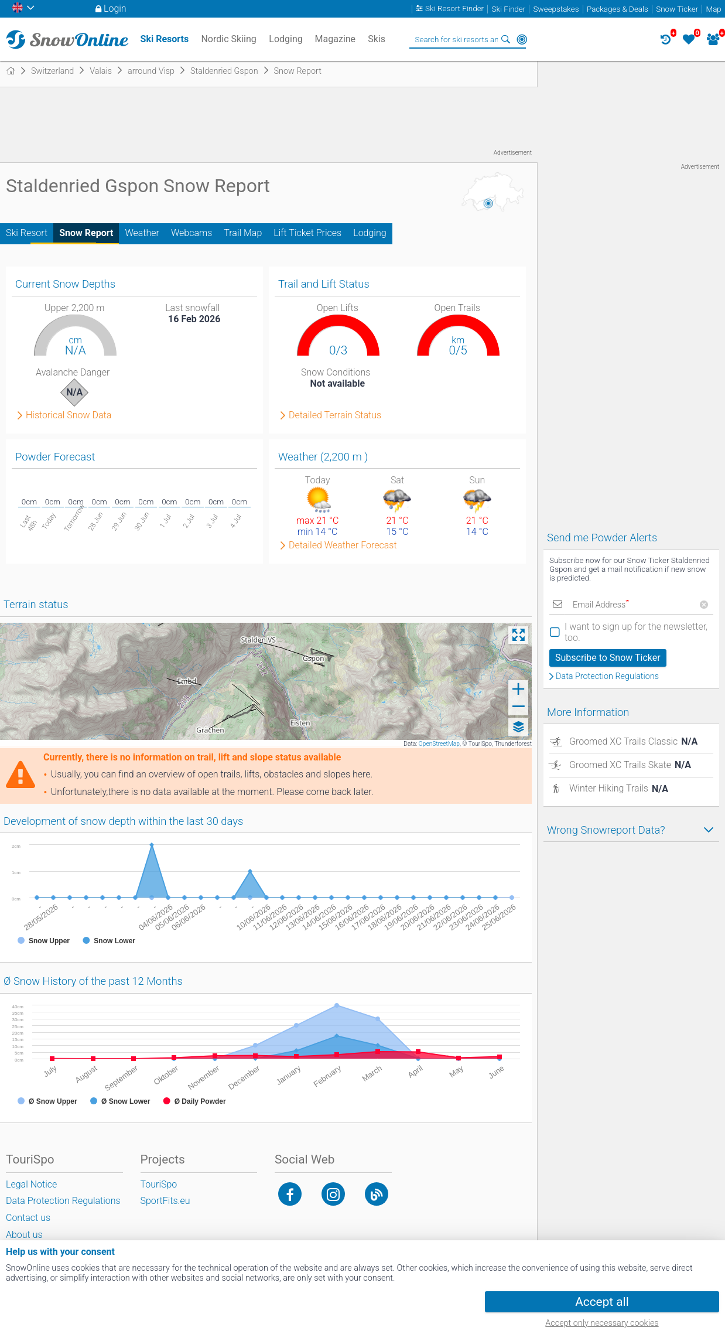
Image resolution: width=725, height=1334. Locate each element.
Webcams (191, 232)
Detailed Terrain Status (335, 415)
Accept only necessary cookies (601, 1323)
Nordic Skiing (228, 39)
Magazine (335, 39)
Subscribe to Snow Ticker (608, 657)
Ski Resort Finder (454, 9)
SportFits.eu (165, 1200)
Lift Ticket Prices (307, 232)
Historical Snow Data (68, 415)
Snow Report (86, 232)
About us (24, 1234)
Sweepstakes (556, 9)
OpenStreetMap (439, 744)
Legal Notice (31, 1184)
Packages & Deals (617, 9)
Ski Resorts (165, 39)
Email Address (601, 605)
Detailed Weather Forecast (343, 545)
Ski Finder (508, 9)
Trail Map (243, 232)
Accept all (601, 1302)
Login (115, 8)
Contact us (28, 1217)
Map (713, 9)
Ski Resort (26, 232)
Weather (142, 232)
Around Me (521, 39)
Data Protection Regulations (607, 677)
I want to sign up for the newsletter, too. (636, 632)
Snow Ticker (677, 9)
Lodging (369, 232)
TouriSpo (159, 1184)
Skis (376, 39)
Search (505, 39)
